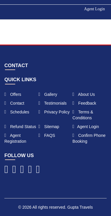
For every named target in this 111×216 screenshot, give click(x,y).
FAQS (47, 135)
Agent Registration (15, 138)
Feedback (84, 103)
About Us (83, 94)
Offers (12, 94)
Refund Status (20, 126)
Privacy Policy (54, 112)
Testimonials (53, 103)
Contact (14, 103)
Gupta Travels (80, 207)
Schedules (16, 112)
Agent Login (94, 9)
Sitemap (49, 126)
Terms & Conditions (82, 115)
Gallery (48, 94)
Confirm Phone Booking (88, 138)
